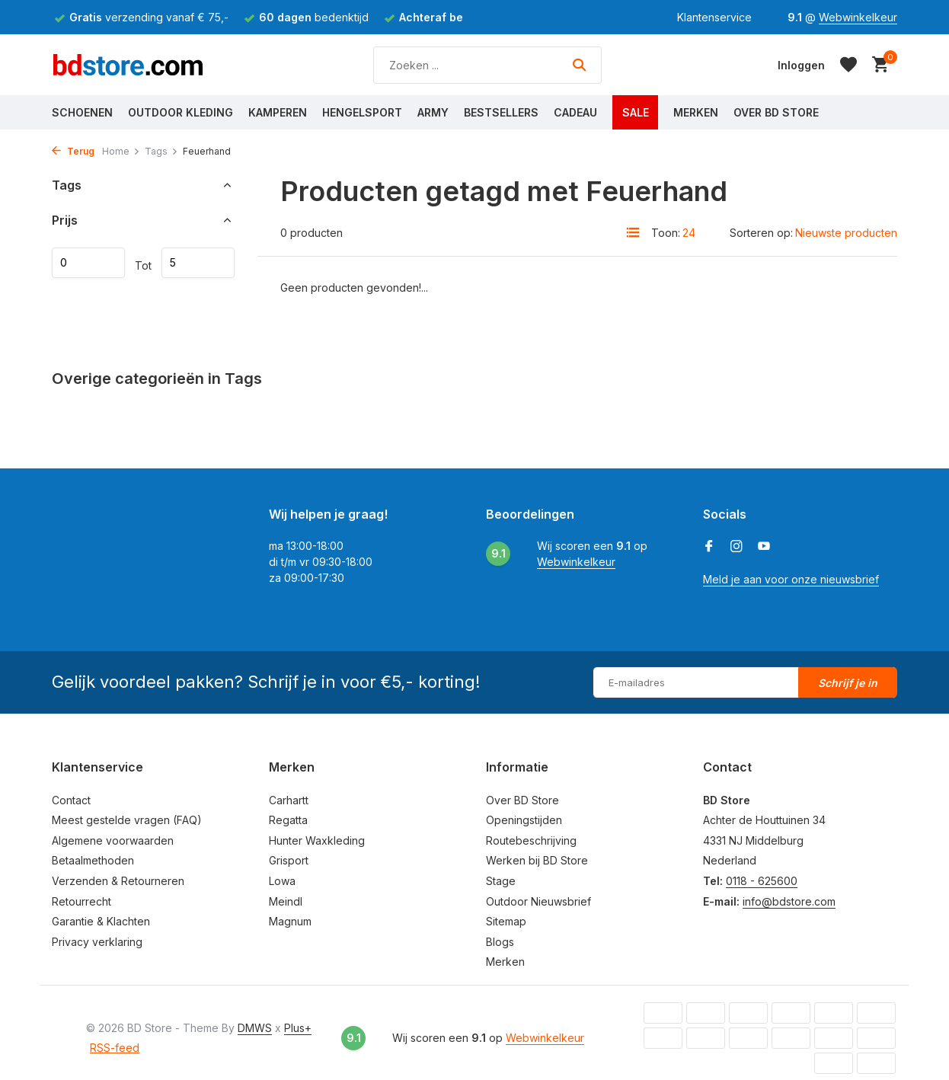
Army (433, 112)
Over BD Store (776, 112)
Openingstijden (524, 819)
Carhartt (288, 800)
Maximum (198, 263)
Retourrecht (81, 901)
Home (121, 151)
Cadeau (575, 112)
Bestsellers (501, 112)
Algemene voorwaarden (113, 840)
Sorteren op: (761, 232)
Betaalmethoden (93, 860)
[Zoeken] (487, 65)
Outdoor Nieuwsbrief (538, 901)
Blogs (500, 941)
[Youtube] (764, 547)
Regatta (288, 819)
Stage (501, 880)
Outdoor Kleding (180, 112)
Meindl (285, 901)
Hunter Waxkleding (317, 840)
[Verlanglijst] (848, 64)
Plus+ (298, 1027)
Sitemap (506, 921)
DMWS (255, 1027)
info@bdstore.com (789, 901)
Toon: (665, 232)
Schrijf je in (847, 682)
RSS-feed (114, 1047)
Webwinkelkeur (858, 17)
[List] (633, 232)
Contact (71, 800)
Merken (695, 112)
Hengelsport (362, 112)
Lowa (282, 880)
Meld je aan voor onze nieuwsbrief (791, 579)
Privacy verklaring (97, 941)
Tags (161, 151)
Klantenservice (714, 17)
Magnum (290, 921)
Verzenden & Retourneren (118, 880)
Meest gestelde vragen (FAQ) (127, 819)
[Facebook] (709, 547)
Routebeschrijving (531, 840)
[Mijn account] (801, 65)
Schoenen (82, 112)
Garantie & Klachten (101, 921)
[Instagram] (736, 547)
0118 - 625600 (761, 880)
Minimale (88, 263)
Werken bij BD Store (537, 860)
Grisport (288, 860)
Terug (73, 151)
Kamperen (277, 112)
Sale (635, 112)
